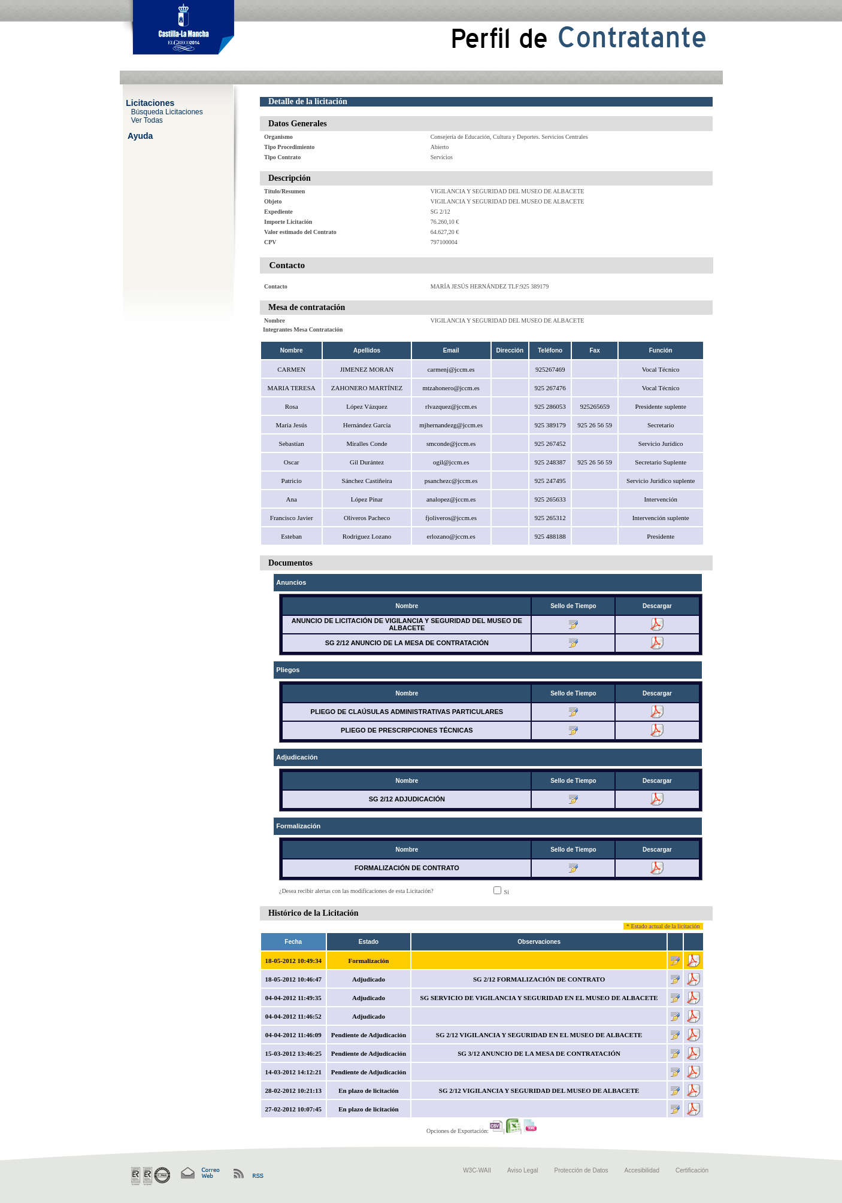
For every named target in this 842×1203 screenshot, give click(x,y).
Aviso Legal (522, 1170)
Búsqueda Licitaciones (167, 111)
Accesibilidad (642, 1170)
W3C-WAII (477, 1170)
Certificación (692, 1170)
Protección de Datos (581, 1170)
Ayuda (140, 135)
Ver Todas (147, 120)
